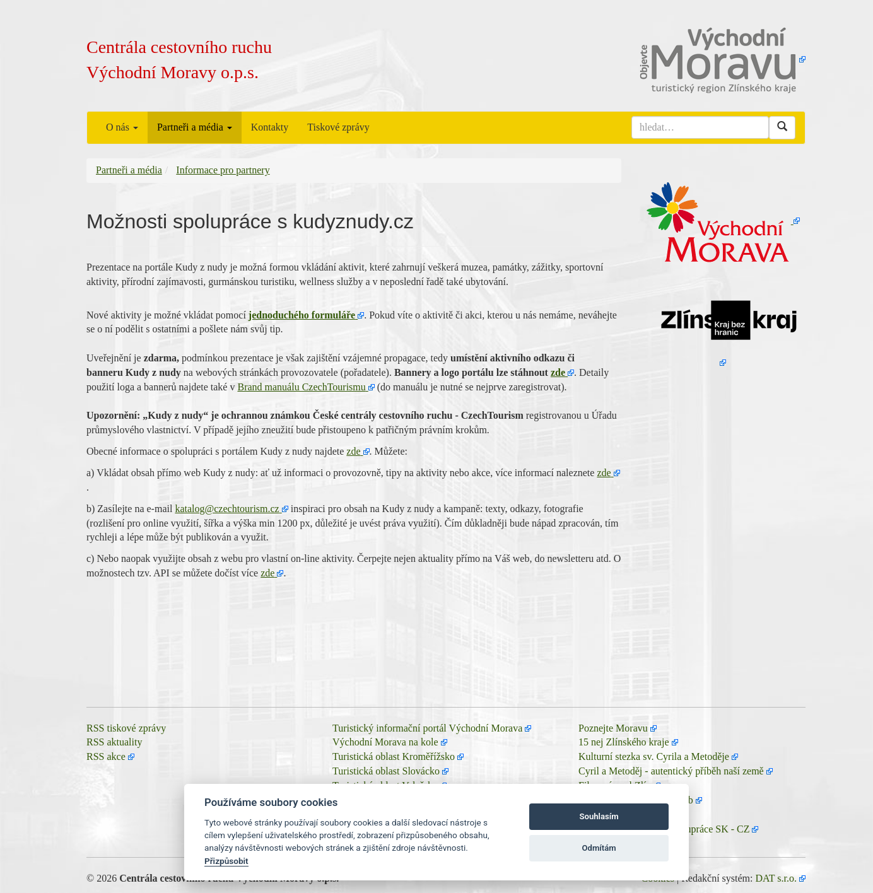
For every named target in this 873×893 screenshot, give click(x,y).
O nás (122, 127)
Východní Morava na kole (385, 742)
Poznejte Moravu (613, 728)
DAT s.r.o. (776, 878)
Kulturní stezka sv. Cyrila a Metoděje (653, 756)
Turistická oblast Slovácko (386, 771)
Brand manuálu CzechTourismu (301, 387)
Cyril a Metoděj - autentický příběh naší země (671, 771)
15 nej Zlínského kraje (623, 742)
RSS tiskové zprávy (126, 728)
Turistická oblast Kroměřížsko (393, 756)
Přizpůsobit (226, 861)
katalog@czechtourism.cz (227, 508)
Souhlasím (599, 816)
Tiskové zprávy (338, 127)
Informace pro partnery (222, 170)
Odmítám (599, 848)
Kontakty (270, 127)
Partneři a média (194, 127)
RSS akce (106, 756)
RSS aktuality (114, 742)
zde (558, 372)
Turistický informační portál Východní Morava (427, 728)
